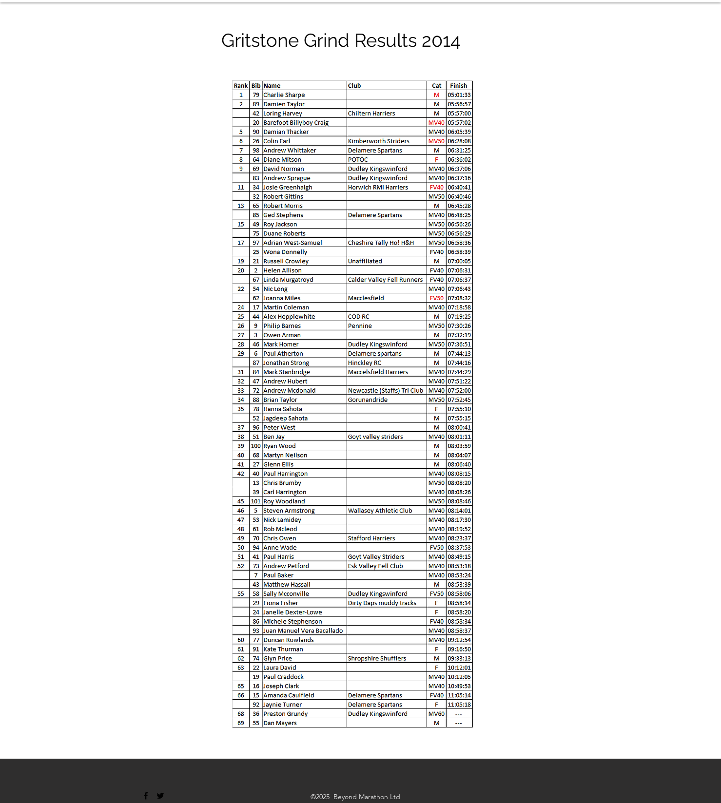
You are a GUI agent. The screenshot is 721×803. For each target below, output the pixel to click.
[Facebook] (146, 796)
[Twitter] (160, 796)
